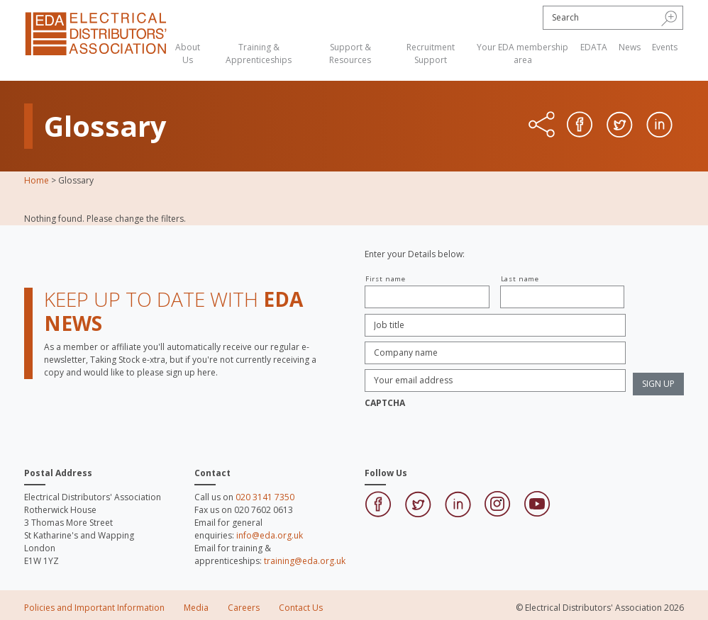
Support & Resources (350, 53)
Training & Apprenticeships (259, 53)
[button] (669, 18)
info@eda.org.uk (269, 535)
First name (385, 278)
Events (664, 47)
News (630, 47)
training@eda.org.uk (304, 561)
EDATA (593, 47)
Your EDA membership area (522, 53)
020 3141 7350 (265, 497)
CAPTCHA (385, 403)
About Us (187, 53)
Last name (520, 278)
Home (36, 180)
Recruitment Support (430, 53)
